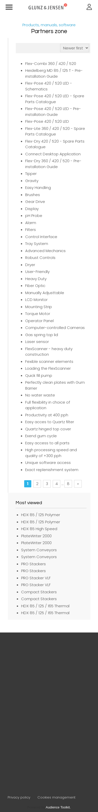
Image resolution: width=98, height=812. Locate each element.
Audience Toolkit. (58, 807)
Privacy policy (19, 797)
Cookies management (56, 797)
